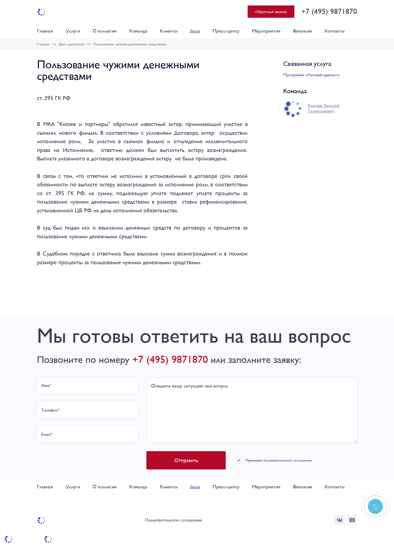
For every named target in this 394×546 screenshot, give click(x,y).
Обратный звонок (271, 11)
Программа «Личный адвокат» (311, 74)
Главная (45, 31)
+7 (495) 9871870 (329, 11)
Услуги (73, 31)
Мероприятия (266, 31)
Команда (138, 31)
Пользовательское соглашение (173, 520)
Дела (195, 31)
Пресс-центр (226, 31)
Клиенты (169, 31)
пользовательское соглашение (287, 460)
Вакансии (302, 31)
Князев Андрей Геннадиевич (323, 108)
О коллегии (104, 31)
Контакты (334, 31)
